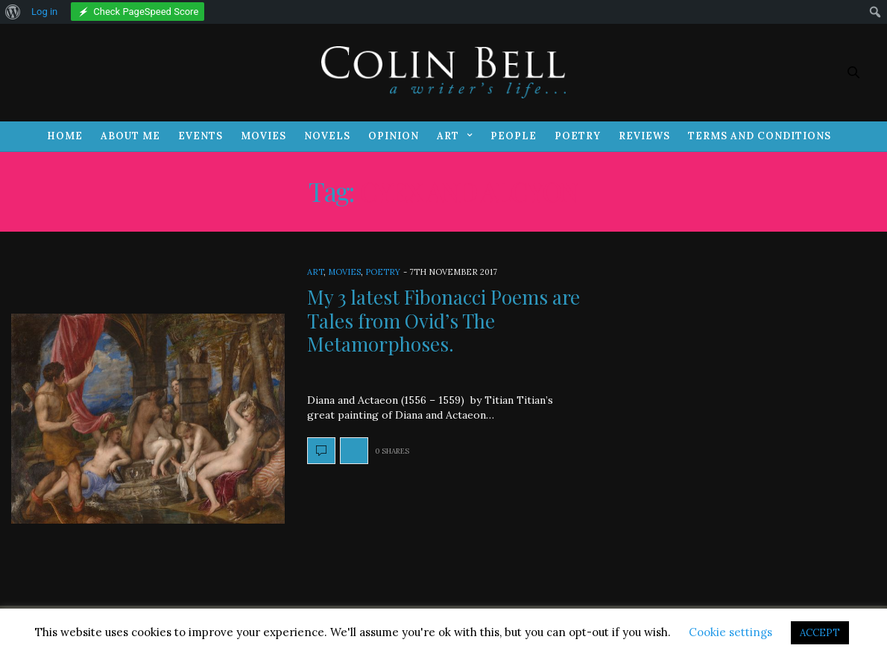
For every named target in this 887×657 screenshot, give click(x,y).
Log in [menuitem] (44, 11)
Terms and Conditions (759, 136)
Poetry (578, 136)
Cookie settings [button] (730, 632)
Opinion (393, 136)
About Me (130, 136)
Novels (327, 136)
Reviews (644, 136)
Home (65, 136)
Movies (263, 136)
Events (200, 136)
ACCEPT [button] (820, 632)
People (513, 136)
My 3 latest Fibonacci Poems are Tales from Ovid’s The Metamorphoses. (443, 320)
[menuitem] (13, 12)
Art (448, 136)
